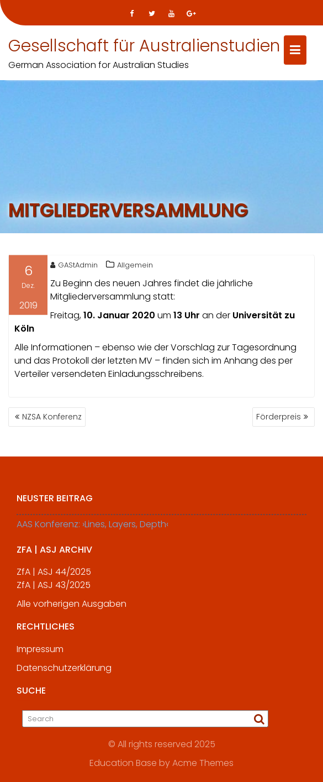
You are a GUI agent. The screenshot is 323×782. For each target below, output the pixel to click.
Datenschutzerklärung (64, 672)
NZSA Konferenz (52, 416)
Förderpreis (278, 416)
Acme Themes (203, 763)
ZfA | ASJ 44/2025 (54, 576)
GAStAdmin (74, 266)
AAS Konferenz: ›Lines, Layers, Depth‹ (92, 528)
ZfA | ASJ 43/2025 (54, 589)
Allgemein (135, 266)
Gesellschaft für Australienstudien (144, 45)
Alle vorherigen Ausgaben (71, 608)
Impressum (40, 653)
